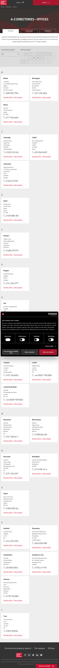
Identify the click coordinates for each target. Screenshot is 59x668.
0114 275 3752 (12, 541)
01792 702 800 (12, 596)
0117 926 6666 (12, 118)
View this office (8, 97)
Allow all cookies (48, 352)
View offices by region (8, 50)
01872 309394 (12, 631)
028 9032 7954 (12, 93)
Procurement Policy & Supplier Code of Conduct (31, 664)
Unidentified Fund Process (39, 661)
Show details (49, 346)
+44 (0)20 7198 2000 (43, 375)
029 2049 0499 (41, 152)
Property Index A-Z (50, 661)
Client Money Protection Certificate (13, 661)
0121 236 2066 (41, 93)
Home (2, 7)
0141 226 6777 (12, 283)
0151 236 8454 (12, 375)
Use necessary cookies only (11, 352)
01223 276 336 (12, 152)
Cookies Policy (37, 659)
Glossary (29, 31)
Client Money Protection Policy (27, 661)
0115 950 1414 (41, 470)
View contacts (18, 97)
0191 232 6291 (12, 474)
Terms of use (30, 659)
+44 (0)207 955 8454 (14, 400)
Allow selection (29, 352)
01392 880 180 (12, 216)
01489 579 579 (12, 251)
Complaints (43, 659)
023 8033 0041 (12, 568)
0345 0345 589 (41, 543)
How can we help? (44, 666)
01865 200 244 (12, 509)
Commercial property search (18, 648)
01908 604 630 (41, 435)
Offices (10, 31)
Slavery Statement (50, 659)
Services (48, 31)
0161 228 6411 (12, 437)
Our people (39, 648)
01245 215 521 (12, 181)
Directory (8, 7)
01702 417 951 (41, 568)
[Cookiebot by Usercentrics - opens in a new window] (49, 314)
